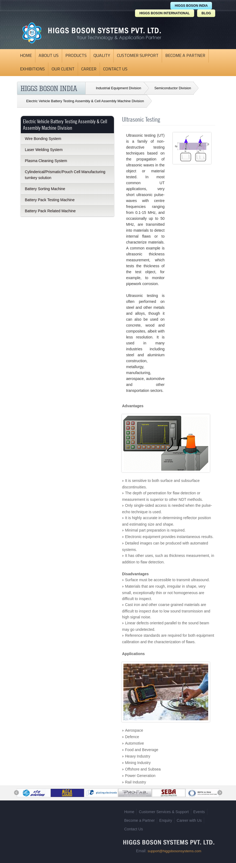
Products (76, 56)
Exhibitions (32, 69)
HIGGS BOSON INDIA (191, 6)
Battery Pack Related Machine (50, 211)
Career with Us (189, 818)
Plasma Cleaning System (46, 161)
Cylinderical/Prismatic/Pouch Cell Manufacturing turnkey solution (65, 175)
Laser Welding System (44, 150)
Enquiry (165, 818)
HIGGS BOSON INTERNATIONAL (164, 13)
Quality (101, 56)
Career (88, 69)
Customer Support (138, 56)
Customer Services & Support (163, 810)
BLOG (206, 13)
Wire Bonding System (43, 138)
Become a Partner (185, 56)
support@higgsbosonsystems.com (174, 849)
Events (199, 810)
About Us (49, 56)
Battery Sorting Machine (45, 189)
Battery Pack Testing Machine (50, 200)
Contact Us (115, 69)
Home (26, 56)
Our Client (63, 69)
